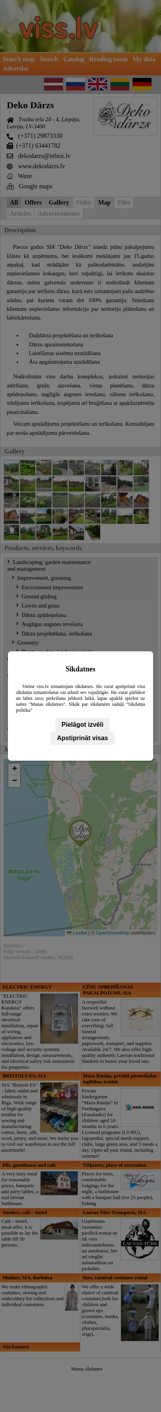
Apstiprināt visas (82, 738)
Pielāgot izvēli (83, 724)
